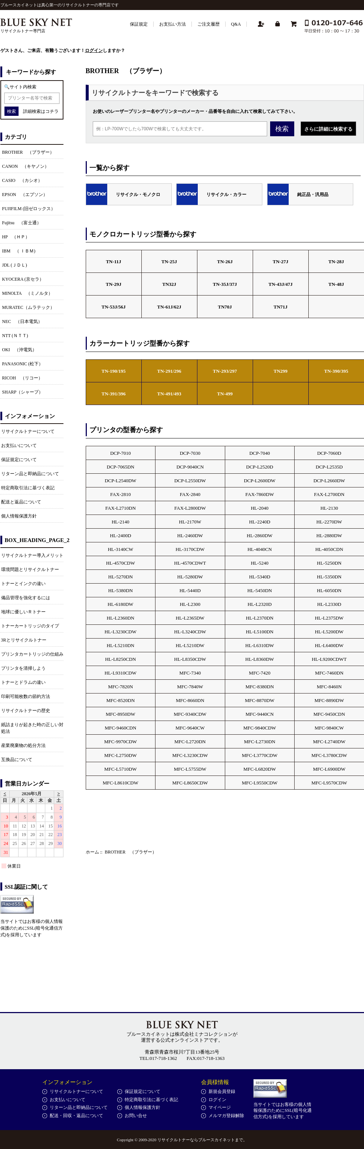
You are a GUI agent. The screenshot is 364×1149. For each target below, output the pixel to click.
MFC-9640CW (190, 728)
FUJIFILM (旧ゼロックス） (29, 208)
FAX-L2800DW (190, 508)
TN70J (225, 307)
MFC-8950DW (120, 714)
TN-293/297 (225, 371)
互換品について (16, 759)
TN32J (169, 284)
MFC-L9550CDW (260, 783)
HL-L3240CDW (190, 631)
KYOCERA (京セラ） (23, 279)
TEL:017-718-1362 (158, 1058)
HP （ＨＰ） (16, 236)
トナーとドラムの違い (23, 682)
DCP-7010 (120, 453)
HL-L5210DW (190, 645)
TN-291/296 (169, 371)
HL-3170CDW (190, 549)
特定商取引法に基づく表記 (28, 487)
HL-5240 (260, 563)
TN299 (280, 371)
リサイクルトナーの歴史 (25, 710)
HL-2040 (260, 508)
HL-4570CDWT (190, 563)
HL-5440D (190, 590)
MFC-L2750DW (120, 755)
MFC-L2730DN (259, 741)
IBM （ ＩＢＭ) (19, 251)
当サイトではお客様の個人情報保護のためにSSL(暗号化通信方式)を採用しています (31, 928)
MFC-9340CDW (190, 714)
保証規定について (19, 459)
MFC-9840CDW (259, 728)
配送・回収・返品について (76, 1115)
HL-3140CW (120, 549)
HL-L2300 (190, 604)
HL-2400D (120, 535)
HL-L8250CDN (120, 659)
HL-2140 (120, 522)
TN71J (280, 307)
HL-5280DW (190, 577)
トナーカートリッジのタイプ (30, 626)
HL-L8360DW (259, 659)
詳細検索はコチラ (41, 111)
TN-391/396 (114, 393)
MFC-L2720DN (190, 741)
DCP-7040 (259, 453)
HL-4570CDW (120, 563)
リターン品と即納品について (30, 473)
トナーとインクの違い (23, 583)
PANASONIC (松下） (22, 363)
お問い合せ (136, 1115)
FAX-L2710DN (120, 508)
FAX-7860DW (259, 494)
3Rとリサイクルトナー (23, 640)
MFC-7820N (120, 686)
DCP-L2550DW (190, 480)
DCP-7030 (190, 453)
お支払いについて (19, 445)
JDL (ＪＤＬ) (14, 265)
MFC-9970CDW (120, 741)
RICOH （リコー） (22, 378)
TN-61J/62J (169, 307)
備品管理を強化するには (25, 597)
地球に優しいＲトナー (23, 611)
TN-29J (113, 284)
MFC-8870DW (259, 700)
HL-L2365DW (190, 618)
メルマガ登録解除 (226, 1115)
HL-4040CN (259, 549)
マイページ (220, 1107)
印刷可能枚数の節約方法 (25, 696)
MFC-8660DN (190, 700)
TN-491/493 (169, 393)
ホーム (92, 852)
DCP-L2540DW (120, 480)
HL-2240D (259, 522)
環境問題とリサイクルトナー (30, 569)
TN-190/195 (114, 371)
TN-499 (225, 393)
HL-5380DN (120, 590)
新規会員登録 (222, 1091)
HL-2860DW (259, 535)
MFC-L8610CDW (120, 783)
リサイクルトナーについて (28, 431)
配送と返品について (21, 502)
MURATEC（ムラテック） (28, 307)
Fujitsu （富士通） (21, 222)
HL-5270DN (120, 577)
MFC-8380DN (259, 686)
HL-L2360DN (120, 618)
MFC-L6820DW (259, 769)
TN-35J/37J (225, 284)
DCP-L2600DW (259, 480)
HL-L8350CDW (190, 659)
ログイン (94, 50)
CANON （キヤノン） (25, 166)
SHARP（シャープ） (22, 392)
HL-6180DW (120, 604)
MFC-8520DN (120, 700)
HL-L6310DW (259, 645)
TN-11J (113, 261)
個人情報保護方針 (19, 516)
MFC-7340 (190, 673)
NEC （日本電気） (22, 321)
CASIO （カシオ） (22, 180)
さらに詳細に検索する (328, 129)
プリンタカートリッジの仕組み (32, 654)
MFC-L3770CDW (260, 755)
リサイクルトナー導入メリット (32, 555)
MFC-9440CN (260, 714)
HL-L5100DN (259, 631)
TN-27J (280, 261)
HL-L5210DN (120, 645)
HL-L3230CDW (121, 631)
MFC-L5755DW (190, 769)
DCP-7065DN (120, 467)
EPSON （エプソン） (24, 194)
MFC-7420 (259, 673)
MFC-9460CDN (120, 728)
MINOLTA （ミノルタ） (27, 293)
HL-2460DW (190, 535)
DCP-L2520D (259, 467)
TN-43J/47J (281, 284)
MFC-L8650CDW (190, 783)
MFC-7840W (190, 686)
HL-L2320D (259, 604)
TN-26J (225, 261)
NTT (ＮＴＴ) (15, 335)
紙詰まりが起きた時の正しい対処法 (32, 728)
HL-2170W (190, 522)
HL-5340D (259, 577)
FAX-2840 (190, 494)
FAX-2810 (120, 494)
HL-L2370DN (259, 618)
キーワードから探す (31, 72)
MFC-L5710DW (120, 769)
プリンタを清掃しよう (23, 668)
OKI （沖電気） (19, 349)
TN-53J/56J (114, 307)
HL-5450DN (259, 590)
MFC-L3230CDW (190, 755)
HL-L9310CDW (121, 673)
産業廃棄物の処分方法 (23, 745)
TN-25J (169, 261)
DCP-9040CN (190, 467)
